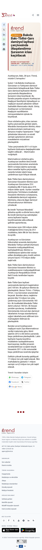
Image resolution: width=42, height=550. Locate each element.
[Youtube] (19, 521)
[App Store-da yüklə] (10, 530)
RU (25, 546)
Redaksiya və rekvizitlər (10, 477)
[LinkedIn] (28, 521)
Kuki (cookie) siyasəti (9, 509)
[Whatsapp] (4, 521)
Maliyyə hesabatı (7, 490)
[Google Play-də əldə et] (28, 530)
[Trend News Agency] (8, 431)
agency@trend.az (7, 451)
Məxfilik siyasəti (7, 502)
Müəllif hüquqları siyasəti (10, 505)
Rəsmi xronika (7, 465)
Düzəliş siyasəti (7, 487)
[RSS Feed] (33, 521)
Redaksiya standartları (9, 484)
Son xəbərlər (6, 462)
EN (17, 546)
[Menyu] (38, 15)
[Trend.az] (8, 15)
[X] (14, 521)
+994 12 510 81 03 (7, 449)
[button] (4, 25)
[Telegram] (24, 521)
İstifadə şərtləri (7, 499)
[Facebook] (9, 521)
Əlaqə (4, 480)
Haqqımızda (6, 474)
